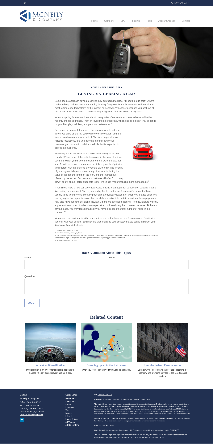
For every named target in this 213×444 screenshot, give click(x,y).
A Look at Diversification (50, 365)
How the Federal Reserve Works (162, 365)
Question (29, 276)
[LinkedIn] (25, 2)
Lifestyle (69, 416)
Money (69, 413)
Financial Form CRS (105, 395)
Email (112, 258)
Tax (67, 410)
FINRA (172, 430)
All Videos (70, 422)
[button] (104, 16)
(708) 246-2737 (180, 3)
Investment (71, 401)
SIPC (177, 430)
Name (27, 258)
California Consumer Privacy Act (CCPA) (168, 419)
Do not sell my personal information (152, 421)
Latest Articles (72, 419)
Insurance (70, 407)
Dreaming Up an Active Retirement (106, 365)
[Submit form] (32, 303)
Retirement (71, 399)
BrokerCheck (145, 400)
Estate (68, 404)
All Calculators (72, 425)
